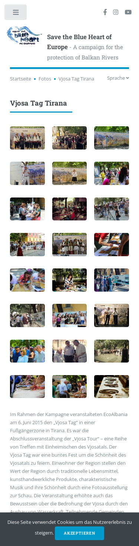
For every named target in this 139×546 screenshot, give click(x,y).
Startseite (20, 78)
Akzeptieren (79, 533)
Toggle (16, 14)
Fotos (45, 78)
